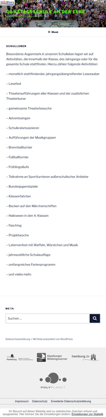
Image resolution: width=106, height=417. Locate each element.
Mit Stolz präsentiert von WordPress (53, 339)
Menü (53, 32)
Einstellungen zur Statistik (87, 414)
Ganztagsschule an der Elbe (45, 11)
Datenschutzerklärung (18, 339)
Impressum (22, 401)
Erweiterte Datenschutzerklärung (71, 401)
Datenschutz (40, 401)
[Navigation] (7, 2)
